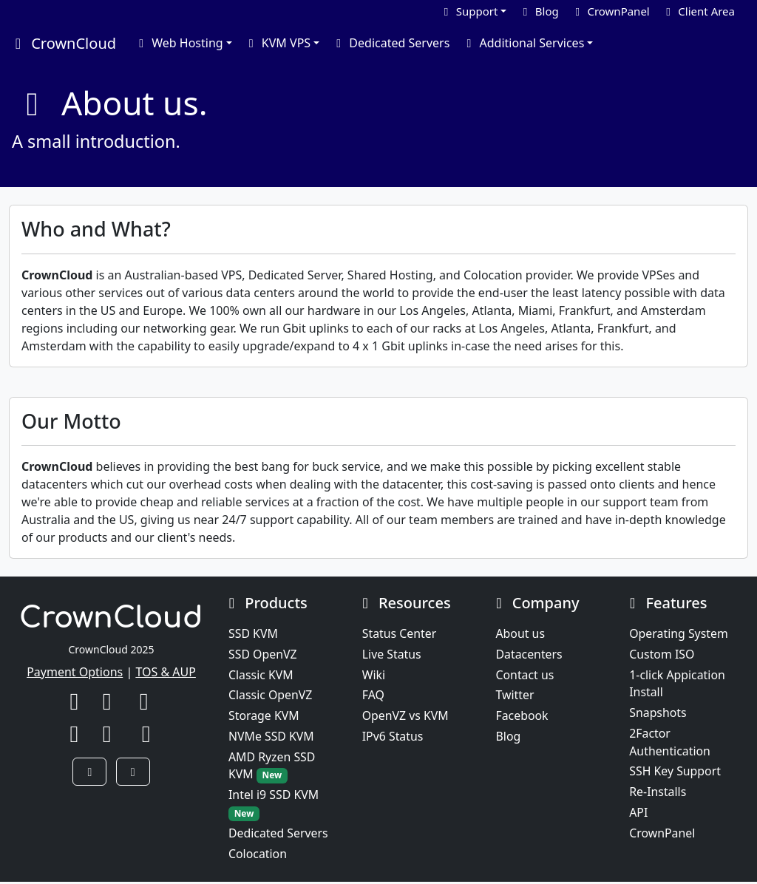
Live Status (392, 655)
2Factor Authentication (670, 744)
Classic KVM (261, 675)
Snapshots (658, 714)
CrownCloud (62, 43)
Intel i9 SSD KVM (273, 806)
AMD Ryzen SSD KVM (272, 767)
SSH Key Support (675, 773)
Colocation (258, 856)
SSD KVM (253, 634)
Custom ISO (662, 655)
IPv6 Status (393, 738)
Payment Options (75, 672)
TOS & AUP (165, 672)
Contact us (525, 675)
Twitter (515, 696)
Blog (508, 738)
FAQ (373, 696)
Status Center (399, 634)
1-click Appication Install (677, 684)
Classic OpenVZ (270, 696)
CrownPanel (662, 835)
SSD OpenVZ (262, 655)
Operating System (679, 634)
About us (521, 634)
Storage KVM (264, 717)
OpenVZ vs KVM (405, 717)
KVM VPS (277, 43)
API (638, 814)
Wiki (374, 675)
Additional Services (522, 43)
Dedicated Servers (390, 43)
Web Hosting (178, 43)
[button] (89, 772)
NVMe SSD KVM (271, 738)
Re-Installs (658, 794)
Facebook (522, 717)
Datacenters (529, 655)
